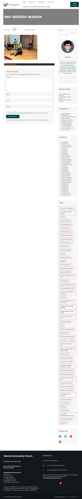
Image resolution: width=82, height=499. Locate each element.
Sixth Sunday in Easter (64, 94)
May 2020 (63, 142)
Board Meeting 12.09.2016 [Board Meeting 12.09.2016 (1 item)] (66, 268)
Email (8, 100)
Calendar (63, 115)
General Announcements (67, 117)
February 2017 (65, 156)
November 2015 (65, 179)
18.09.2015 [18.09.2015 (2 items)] (62, 254)
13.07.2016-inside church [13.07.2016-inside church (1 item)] (66, 232)
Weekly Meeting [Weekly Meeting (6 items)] (64, 410)
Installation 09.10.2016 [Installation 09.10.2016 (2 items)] (65, 322)
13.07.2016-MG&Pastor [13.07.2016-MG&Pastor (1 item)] (65, 243)
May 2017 (63, 152)
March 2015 (64, 192)
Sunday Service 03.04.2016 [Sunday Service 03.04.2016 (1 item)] (66, 387)
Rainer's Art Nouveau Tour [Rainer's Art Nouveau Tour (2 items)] (66, 370)
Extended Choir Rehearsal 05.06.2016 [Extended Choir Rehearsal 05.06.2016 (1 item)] (66, 306)
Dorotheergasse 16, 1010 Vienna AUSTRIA (57, 470)
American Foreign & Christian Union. (28, 490)
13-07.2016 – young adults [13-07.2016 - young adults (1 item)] (66, 208)
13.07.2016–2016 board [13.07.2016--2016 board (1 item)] (65, 224)
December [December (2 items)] (63, 297)
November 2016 (65, 161)
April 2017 (63, 153)
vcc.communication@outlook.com (52, 478)
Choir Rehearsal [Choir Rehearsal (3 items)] (64, 281)
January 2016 (64, 176)
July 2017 (63, 148)
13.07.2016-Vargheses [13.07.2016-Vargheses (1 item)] (65, 250)
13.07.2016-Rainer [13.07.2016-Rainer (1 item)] (64, 246)
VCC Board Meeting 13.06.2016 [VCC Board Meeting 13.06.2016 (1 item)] (65, 394)
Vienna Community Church (18, 456)
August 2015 (64, 184)
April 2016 (63, 171)
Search (61, 30)
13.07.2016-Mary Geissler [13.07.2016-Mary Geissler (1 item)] (66, 235)
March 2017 (64, 155)
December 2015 (65, 177)
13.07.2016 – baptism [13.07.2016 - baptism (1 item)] (65, 221)
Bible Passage (64, 113)
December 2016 (65, 160)
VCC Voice (7, 30)
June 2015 (63, 187)
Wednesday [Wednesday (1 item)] (63, 406)
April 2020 (63, 144)
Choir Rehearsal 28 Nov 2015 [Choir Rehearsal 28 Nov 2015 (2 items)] (67, 288)
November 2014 (65, 195)
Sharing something (66, 121)
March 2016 (64, 172)
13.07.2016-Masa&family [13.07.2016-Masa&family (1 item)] (66, 239)
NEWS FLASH (64, 118)
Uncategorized (65, 125)
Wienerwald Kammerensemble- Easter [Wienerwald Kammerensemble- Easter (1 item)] (67, 414)
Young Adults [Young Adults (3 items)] (63, 423)
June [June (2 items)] (61, 325)
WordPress (75, 497)
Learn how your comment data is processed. (37, 120)
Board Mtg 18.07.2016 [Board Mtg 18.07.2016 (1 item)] (65, 272)
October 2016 (64, 163)
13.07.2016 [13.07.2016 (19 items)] (62, 217)
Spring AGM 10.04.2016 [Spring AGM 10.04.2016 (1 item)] (65, 383)
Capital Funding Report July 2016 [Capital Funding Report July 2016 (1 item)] (67, 276)
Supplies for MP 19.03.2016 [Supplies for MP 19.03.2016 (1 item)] (66, 390)
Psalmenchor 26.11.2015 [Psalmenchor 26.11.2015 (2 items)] (66, 358)
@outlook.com (60, 465)
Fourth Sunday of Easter (65, 97)
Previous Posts (11, 64)
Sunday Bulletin (65, 123)
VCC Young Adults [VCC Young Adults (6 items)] (64, 403)
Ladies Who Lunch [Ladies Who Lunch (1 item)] (64, 333)
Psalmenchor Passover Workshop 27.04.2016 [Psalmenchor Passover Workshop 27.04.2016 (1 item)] (66, 366)
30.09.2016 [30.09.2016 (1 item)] (62, 261)
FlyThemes (68, 497)
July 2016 (63, 166)
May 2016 (63, 169)
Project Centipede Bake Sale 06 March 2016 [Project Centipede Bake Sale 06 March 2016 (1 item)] (67, 349)
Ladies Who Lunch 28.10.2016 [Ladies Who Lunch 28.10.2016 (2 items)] (67, 336)
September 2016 (65, 164)
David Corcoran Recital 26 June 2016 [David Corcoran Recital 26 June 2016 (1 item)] (66, 292)
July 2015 (63, 185)
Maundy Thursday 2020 (65, 100)
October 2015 (64, 180)
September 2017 (65, 147)
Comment (9, 77)
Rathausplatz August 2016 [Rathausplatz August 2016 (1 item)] (66, 374)
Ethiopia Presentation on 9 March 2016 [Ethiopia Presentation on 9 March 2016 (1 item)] (66, 301)
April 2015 (63, 190)
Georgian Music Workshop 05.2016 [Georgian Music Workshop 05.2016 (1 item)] (66, 312)
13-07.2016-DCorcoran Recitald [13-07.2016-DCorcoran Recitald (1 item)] (66, 212)
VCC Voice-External (66, 128)
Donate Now (74, 4)
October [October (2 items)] (71, 340)
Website (8, 107)
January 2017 (64, 158)
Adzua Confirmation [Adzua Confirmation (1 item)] (65, 264)
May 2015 (63, 188)
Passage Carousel (65, 120)
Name (8, 94)
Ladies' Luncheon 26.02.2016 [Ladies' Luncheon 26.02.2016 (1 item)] (67, 329)
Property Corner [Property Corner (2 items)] (64, 354)
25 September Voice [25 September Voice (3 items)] (65, 257)
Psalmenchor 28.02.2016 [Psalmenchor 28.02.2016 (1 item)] (66, 361)
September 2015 (65, 182)
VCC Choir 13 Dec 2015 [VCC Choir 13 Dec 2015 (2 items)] (65, 399)
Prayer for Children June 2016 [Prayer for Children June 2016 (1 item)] (66, 344)
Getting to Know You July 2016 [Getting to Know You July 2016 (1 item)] (66, 317)
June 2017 (63, 150)
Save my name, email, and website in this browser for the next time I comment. (27, 113)
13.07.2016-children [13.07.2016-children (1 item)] (65, 228)
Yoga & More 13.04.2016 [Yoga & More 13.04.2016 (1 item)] (66, 419)
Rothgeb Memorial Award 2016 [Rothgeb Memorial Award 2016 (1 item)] (66, 378)
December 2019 (65, 145)
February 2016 (65, 174)
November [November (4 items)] (63, 340)
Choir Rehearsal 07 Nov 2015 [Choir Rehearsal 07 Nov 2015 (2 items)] (67, 284)
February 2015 (65, 193)
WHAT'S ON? (64, 129)
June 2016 (63, 168)
